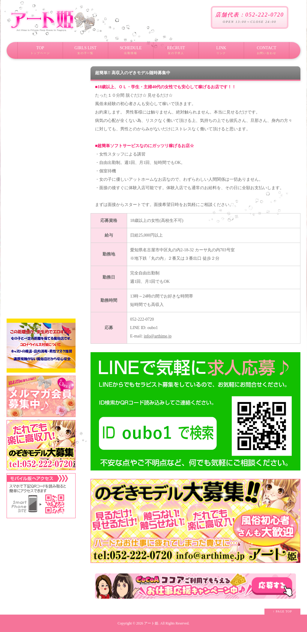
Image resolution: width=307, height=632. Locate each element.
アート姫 (151, 623)
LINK (221, 52)
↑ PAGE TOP (282, 611)
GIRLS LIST (85, 52)
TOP (40, 52)
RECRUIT (176, 52)
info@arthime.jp (158, 336)
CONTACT (266, 52)
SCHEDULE (130, 52)
